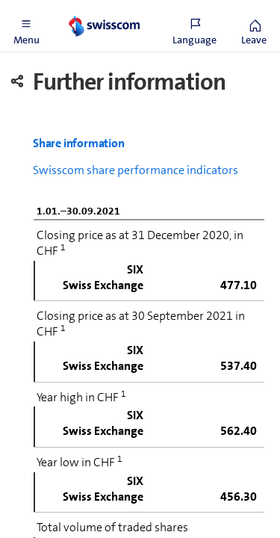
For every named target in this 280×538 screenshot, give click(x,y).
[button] (26, 26)
